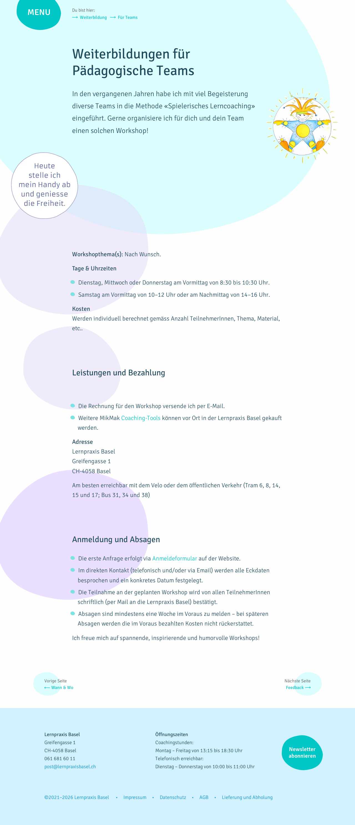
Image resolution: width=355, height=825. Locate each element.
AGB (204, 797)
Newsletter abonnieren (302, 752)
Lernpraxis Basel (316, 26)
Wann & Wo (62, 687)
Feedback (295, 687)
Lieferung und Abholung (247, 797)
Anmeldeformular (174, 558)
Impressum (134, 797)
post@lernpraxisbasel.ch (70, 766)
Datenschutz (173, 797)
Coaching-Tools (141, 418)
